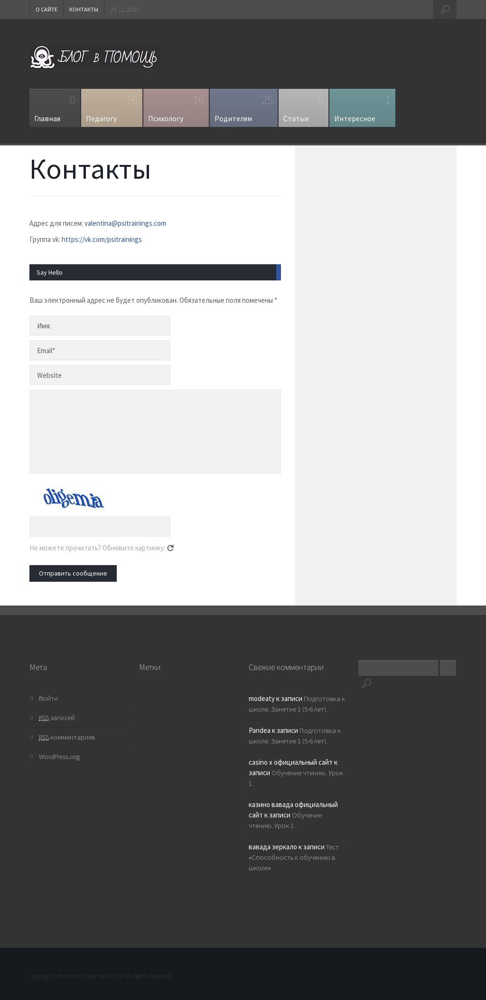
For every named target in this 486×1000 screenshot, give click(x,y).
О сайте (46, 9)
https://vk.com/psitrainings (102, 239)
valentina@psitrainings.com (125, 223)
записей (57, 717)
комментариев (67, 736)
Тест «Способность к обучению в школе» (294, 857)
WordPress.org (59, 756)
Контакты (83, 9)
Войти (48, 697)
